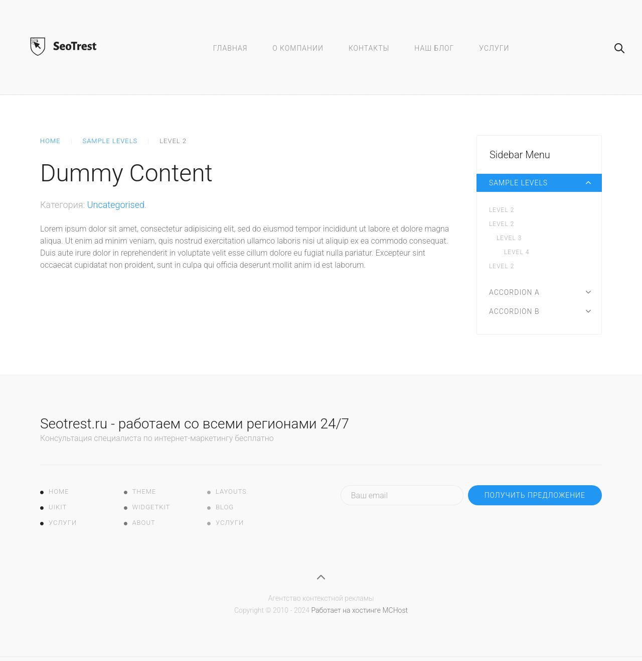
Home (50, 141)
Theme (144, 491)
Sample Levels (110, 141)
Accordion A (514, 292)
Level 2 (501, 209)
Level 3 (509, 238)
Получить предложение (535, 495)
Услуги (494, 48)
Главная (230, 48)
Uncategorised (115, 204)
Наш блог (434, 48)
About (143, 522)
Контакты (369, 48)
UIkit (58, 507)
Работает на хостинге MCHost (359, 610)
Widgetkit (151, 507)
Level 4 (516, 252)
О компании (298, 48)
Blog (225, 507)
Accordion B (514, 311)
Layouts (231, 491)
